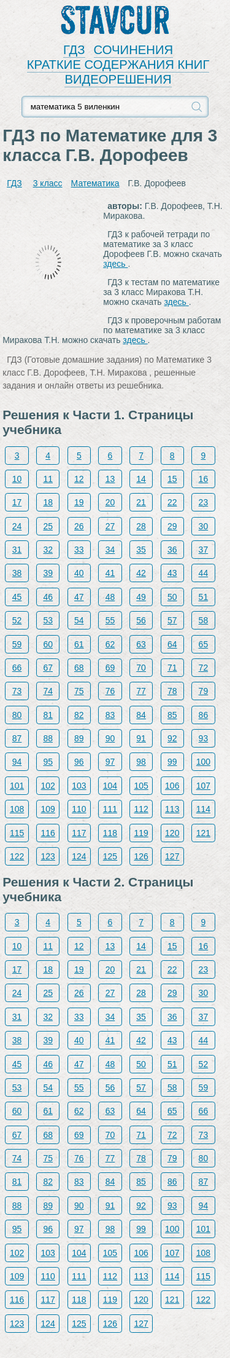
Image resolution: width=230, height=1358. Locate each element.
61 (79, 644)
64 (172, 644)
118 (110, 833)
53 (48, 620)
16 (204, 479)
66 (17, 668)
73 (17, 691)
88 (48, 738)
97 (110, 762)
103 (79, 786)
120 (172, 833)
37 (204, 550)
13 (110, 479)
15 (172, 479)
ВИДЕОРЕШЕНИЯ (117, 79)
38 (17, 573)
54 (79, 620)
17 (17, 502)
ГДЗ (74, 50)
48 (110, 597)
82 (79, 715)
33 (79, 550)
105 (141, 786)
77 (141, 691)
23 (204, 502)
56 (141, 620)
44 (204, 573)
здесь (115, 264)
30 (204, 526)
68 (79, 668)
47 (79, 597)
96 (79, 762)
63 (141, 644)
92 (172, 738)
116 (48, 833)
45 (17, 597)
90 (110, 738)
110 (79, 809)
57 (172, 620)
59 (17, 644)
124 (79, 856)
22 (172, 502)
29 (172, 526)
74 (48, 691)
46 (48, 597)
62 (110, 644)
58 (204, 620)
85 (172, 715)
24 (17, 526)
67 (48, 668)
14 (141, 479)
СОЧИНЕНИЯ (134, 50)
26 (79, 526)
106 (172, 786)
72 (204, 668)
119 (141, 833)
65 (204, 644)
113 (172, 809)
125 (110, 856)
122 (17, 856)
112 (141, 809)
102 (48, 786)
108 (17, 809)
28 (141, 526)
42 (141, 573)
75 (79, 691)
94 (17, 762)
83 (110, 715)
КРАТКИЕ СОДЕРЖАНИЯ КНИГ (118, 64)
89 (79, 738)
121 (203, 833)
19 (79, 502)
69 (110, 668)
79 (204, 691)
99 (172, 762)
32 (48, 550)
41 (110, 573)
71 (172, 668)
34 (110, 550)
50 (172, 597)
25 (48, 526)
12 (79, 479)
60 (48, 644)
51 (204, 597)
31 (17, 550)
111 (110, 809)
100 (203, 762)
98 (141, 762)
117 (79, 833)
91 (141, 738)
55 (110, 620)
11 (48, 479)
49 (141, 597)
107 (203, 786)
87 (17, 738)
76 (110, 691)
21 (141, 502)
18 (48, 502)
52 (17, 620)
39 (48, 573)
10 (17, 479)
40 (79, 573)
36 (172, 550)
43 (172, 573)
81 (48, 715)
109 (48, 809)
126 (141, 856)
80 (17, 715)
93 (204, 738)
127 (172, 856)
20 (110, 502)
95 (48, 762)
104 (110, 786)
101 (17, 786)
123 (48, 856)
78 (172, 691)
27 (110, 526)
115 (17, 833)
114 (203, 809)
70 (141, 668)
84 (141, 715)
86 (204, 715)
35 (141, 550)
